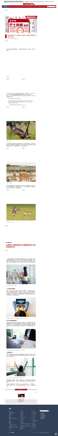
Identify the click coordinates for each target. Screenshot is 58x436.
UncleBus (22, 422)
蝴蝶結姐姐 (22, 428)
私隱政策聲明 (43, 415)
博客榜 (42, 6)
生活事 (45, 1)
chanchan (10, 429)
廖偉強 (22, 421)
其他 (44, 6)
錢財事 (20, 6)
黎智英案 (9, 6)
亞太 (24, 1)
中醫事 (28, 6)
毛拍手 (34, 410)
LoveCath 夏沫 (23, 417)
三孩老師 (10, 421)
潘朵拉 (10, 422)
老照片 (10, 423)
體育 (35, 1)
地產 (23, 6)
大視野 (34, 6)
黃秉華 (22, 418)
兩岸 (37, 6)
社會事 (14, 6)
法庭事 (17, 6)
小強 (33, 416)
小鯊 (9, 416)
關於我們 (42, 418)
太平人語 (22, 419)
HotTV (52, 1)
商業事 (25, 6)
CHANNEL (21, 1)
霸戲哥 (10, 417)
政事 (12, 6)
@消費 (39, 6)
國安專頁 (6, 1)
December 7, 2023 (23, 104)
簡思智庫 (34, 422)
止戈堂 (34, 415)
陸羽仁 (22, 415)
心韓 (29, 1)
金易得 (22, 420)
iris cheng (34, 428)
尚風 (9, 420)
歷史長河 (42, 1)
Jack (9, 419)
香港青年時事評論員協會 (13, 418)
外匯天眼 (10, 415)
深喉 (21, 410)
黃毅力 (22, 416)
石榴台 (17, 1)
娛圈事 (27, 1)
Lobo (33, 418)
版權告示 (42, 413)
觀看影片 (7, 76)
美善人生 (38, 1)
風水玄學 (34, 417)
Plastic (32, 1)
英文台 (13, 1)
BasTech (49, 1)
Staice (34, 423)
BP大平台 (10, 1)
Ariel (9, 410)
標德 (21, 429)
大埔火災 (5, 6)
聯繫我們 (42, 417)
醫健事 (31, 6)
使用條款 (42, 414)
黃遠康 (34, 419)
